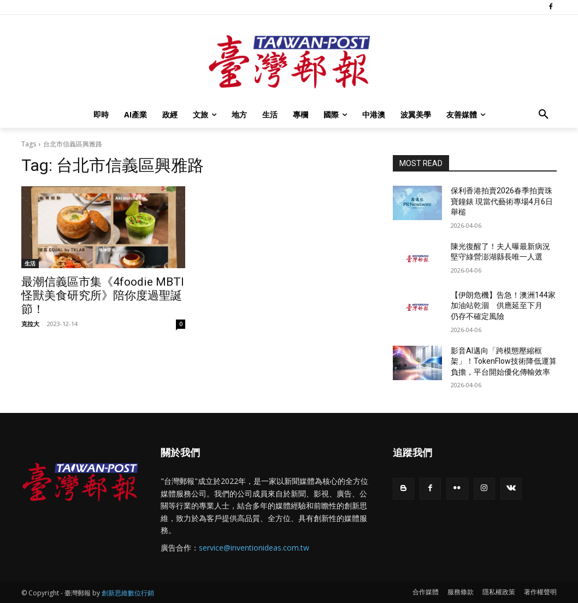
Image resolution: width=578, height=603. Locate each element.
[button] (543, 115)
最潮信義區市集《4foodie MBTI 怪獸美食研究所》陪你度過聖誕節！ (102, 295)
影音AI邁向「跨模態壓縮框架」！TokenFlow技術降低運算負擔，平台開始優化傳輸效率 (504, 361)
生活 (30, 263)
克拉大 (30, 324)
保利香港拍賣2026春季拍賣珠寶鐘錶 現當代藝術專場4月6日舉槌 (502, 201)
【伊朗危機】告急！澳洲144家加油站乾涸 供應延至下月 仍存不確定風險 (503, 306)
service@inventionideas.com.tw (254, 547)
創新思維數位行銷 (128, 593)
